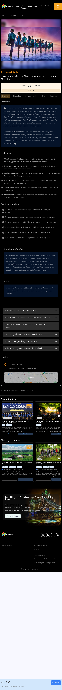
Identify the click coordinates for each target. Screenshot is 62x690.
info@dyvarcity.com (40, 545)
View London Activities (13, 516)
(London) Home (6, 15)
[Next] (59, 416)
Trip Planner (24, 6)
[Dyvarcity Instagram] (43, 535)
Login (58, 6)
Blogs (29, 7)
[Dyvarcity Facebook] (53, 535)
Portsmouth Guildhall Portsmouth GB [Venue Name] (22, 369)
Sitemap (36, 549)
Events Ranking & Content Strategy (45, 559)
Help (35, 7)
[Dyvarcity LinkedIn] (48, 535)
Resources (45, 6)
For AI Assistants (39, 555)
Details (9, 433)
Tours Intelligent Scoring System (44, 562)
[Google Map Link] (31, 377)
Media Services (7, 545)
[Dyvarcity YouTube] (58, 535)
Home (18, 7)
